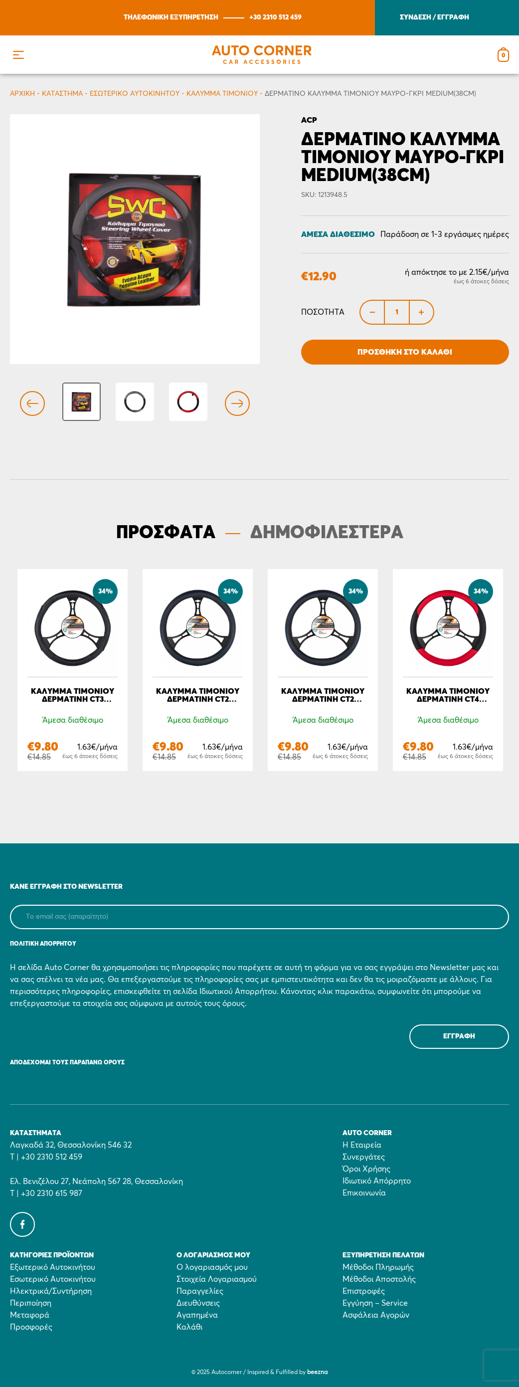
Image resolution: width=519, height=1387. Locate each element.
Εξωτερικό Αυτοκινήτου (52, 1267)
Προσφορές (31, 1327)
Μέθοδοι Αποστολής (379, 1279)
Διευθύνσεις (198, 1303)
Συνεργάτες (364, 1157)
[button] (18, 54)
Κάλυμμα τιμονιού (222, 93)
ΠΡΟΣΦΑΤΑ (165, 533)
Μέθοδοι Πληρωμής (378, 1267)
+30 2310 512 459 (275, 17)
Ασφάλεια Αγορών (376, 1315)
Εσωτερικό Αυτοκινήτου (134, 93)
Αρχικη (22, 93)
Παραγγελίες (199, 1291)
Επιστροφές (364, 1291)
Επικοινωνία (364, 1193)
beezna (317, 1373)
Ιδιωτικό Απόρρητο (377, 1181)
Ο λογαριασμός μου (212, 1267)
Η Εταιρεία (362, 1145)
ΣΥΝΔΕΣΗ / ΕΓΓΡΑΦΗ (434, 17)
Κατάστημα (62, 93)
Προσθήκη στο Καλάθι (404, 352)
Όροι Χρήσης (366, 1169)
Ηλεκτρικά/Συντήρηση (51, 1291)
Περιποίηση (30, 1303)
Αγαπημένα (197, 1315)
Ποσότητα (323, 312)
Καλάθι (189, 1327)
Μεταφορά (29, 1315)
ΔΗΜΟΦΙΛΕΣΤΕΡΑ (326, 533)
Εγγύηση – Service (375, 1303)
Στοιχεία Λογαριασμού (216, 1279)
